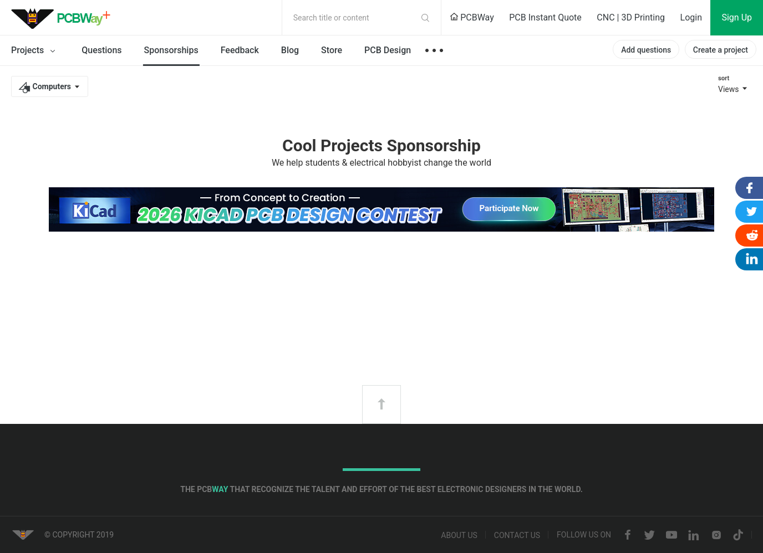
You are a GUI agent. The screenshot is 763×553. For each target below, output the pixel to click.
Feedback (240, 50)
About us (459, 535)
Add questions (646, 49)
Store (331, 50)
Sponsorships (171, 50)
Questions (101, 50)
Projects (35, 51)
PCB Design (387, 50)
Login (691, 17)
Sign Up (736, 17)
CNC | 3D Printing (631, 17)
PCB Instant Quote (545, 17)
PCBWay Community (63, 17)
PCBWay (472, 17)
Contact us (517, 535)
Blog (290, 50)
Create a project (720, 49)
